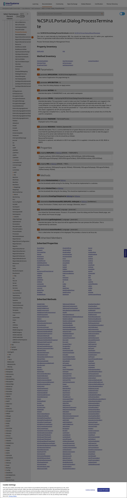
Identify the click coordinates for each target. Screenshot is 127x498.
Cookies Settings (90, 492)
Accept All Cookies (103, 492)
